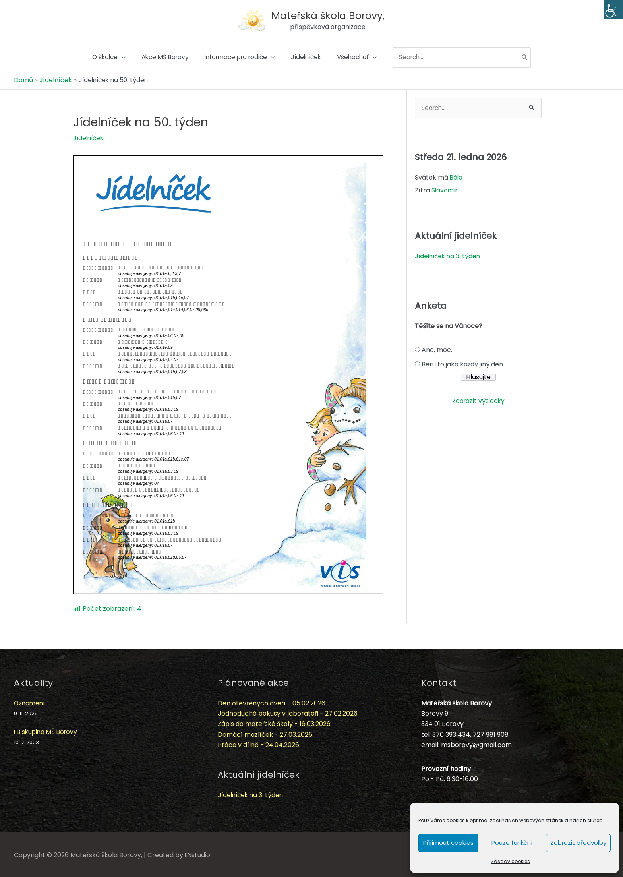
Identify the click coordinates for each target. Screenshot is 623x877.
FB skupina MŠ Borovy (47, 731)
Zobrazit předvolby (578, 842)
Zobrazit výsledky (478, 400)
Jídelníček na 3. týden (449, 255)
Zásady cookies (510, 861)
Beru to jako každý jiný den (462, 363)
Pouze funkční (511, 842)
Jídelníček (89, 136)
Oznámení (30, 702)
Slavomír (445, 189)
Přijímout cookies (448, 842)
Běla (456, 177)
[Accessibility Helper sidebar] (613, 9)
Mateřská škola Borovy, (329, 13)
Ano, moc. (437, 349)
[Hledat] (534, 58)
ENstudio (198, 854)
